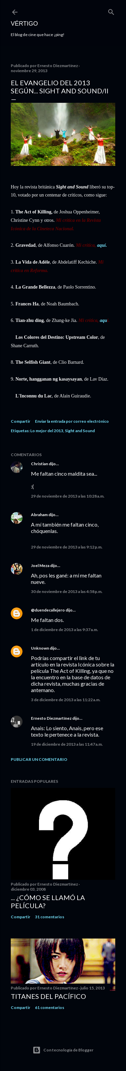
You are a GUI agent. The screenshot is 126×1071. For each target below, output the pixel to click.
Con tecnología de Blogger (63, 1050)
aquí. (102, 245)
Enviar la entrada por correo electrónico (72, 421)
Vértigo (24, 23)
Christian (39, 463)
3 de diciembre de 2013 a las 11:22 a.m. (65, 699)
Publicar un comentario (39, 759)
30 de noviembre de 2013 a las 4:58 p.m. (66, 591)
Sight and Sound (80, 430)
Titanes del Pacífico (48, 996)
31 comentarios (49, 916)
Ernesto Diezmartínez (51, 718)
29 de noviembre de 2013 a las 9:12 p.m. (66, 546)
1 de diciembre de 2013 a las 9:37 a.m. (64, 629)
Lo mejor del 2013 (46, 430)
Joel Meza (40, 565)
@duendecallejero (48, 610)
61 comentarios (49, 1007)
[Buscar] (111, 10)
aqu (103, 320)
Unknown (40, 648)
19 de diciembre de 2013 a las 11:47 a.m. (67, 744)
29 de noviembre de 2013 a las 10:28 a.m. (67, 496)
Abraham (39, 514)
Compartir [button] (20, 421)
